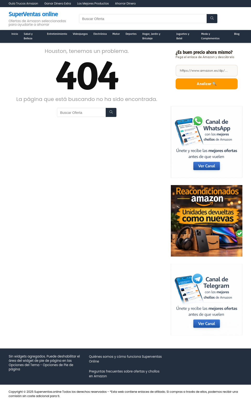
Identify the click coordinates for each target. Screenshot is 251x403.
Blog (237, 33)
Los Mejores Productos (93, 3)
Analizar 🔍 (207, 83)
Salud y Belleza (28, 36)
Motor (116, 33)
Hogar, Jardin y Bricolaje (151, 36)
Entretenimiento (57, 33)
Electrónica (100, 33)
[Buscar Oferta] (212, 18)
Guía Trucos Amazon (23, 3)
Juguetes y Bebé (182, 36)
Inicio (14, 33)
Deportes (131, 33)
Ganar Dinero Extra (57, 3)
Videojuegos (80, 33)
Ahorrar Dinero (125, 3)
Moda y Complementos (210, 36)
